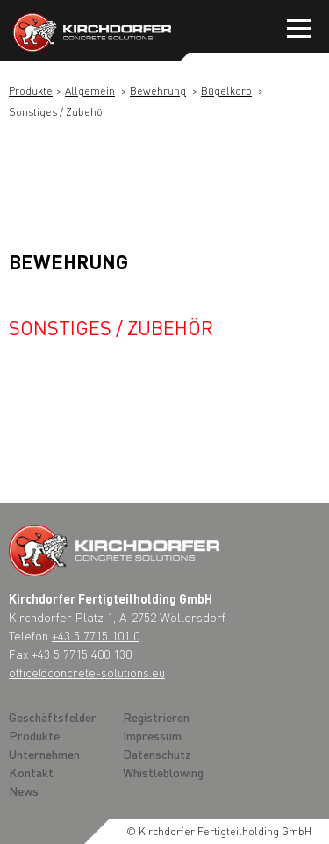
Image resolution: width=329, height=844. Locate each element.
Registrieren (156, 717)
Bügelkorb (226, 90)
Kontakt (31, 772)
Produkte (31, 90)
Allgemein (90, 90)
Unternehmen (44, 754)
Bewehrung (158, 90)
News (24, 790)
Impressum (152, 735)
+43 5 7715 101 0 (95, 635)
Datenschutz (157, 754)
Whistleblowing (163, 772)
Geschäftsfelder (53, 717)
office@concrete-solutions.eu (87, 672)
